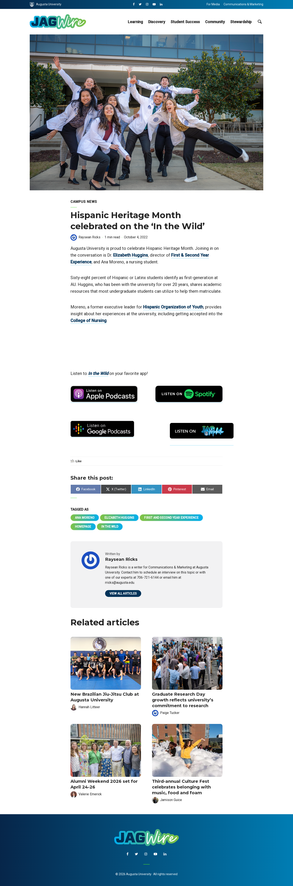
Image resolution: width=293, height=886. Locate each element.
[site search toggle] (259, 21)
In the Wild (98, 373)
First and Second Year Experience (171, 517)
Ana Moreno (84, 517)
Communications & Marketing (243, 4)
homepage (83, 526)
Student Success (185, 22)
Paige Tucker (169, 713)
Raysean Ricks (89, 237)
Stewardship (241, 22)
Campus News (83, 202)
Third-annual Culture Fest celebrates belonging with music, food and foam (181, 787)
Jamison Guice (171, 800)
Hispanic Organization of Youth (173, 306)
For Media (213, 4)
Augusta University (45, 4)
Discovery (156, 22)
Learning (135, 22)
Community (215, 22)
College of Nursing (88, 320)
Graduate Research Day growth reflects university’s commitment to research (182, 700)
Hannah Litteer (89, 707)
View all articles (123, 593)
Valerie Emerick (90, 794)
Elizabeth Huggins (130, 255)
